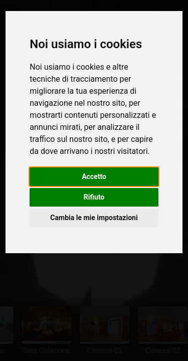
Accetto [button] (94, 176)
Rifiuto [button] (94, 197)
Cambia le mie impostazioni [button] (93, 218)
